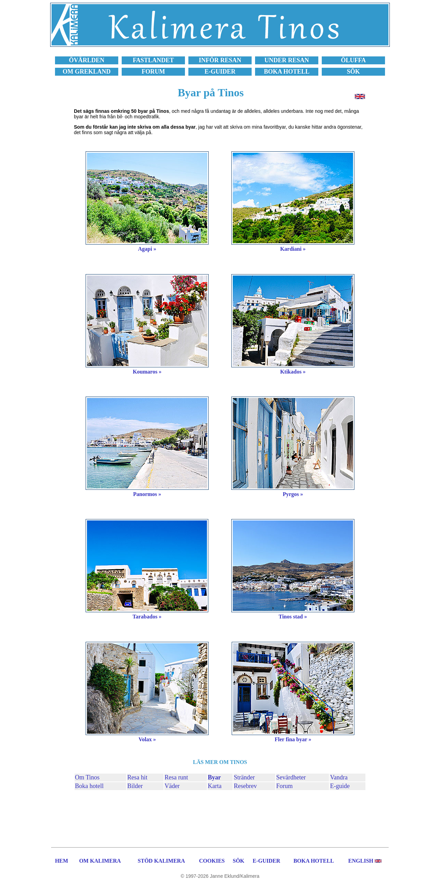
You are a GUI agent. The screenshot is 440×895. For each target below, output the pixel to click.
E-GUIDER (266, 861)
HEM (61, 861)
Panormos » (147, 494)
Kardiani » (293, 249)
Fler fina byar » (293, 739)
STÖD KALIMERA (161, 861)
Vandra (339, 777)
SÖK (238, 861)
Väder (172, 786)
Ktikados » (293, 372)
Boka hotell (89, 786)
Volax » (147, 739)
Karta (215, 786)
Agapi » (147, 249)
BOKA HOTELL (314, 861)
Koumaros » (147, 372)
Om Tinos (87, 777)
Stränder (244, 777)
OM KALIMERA (100, 861)
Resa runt (176, 777)
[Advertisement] (220, 817)
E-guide (340, 786)
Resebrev (245, 786)
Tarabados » (147, 616)
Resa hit (137, 777)
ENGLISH (360, 861)
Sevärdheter (291, 777)
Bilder (135, 786)
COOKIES (212, 861)
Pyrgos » (293, 494)
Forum (284, 786)
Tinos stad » (293, 616)
